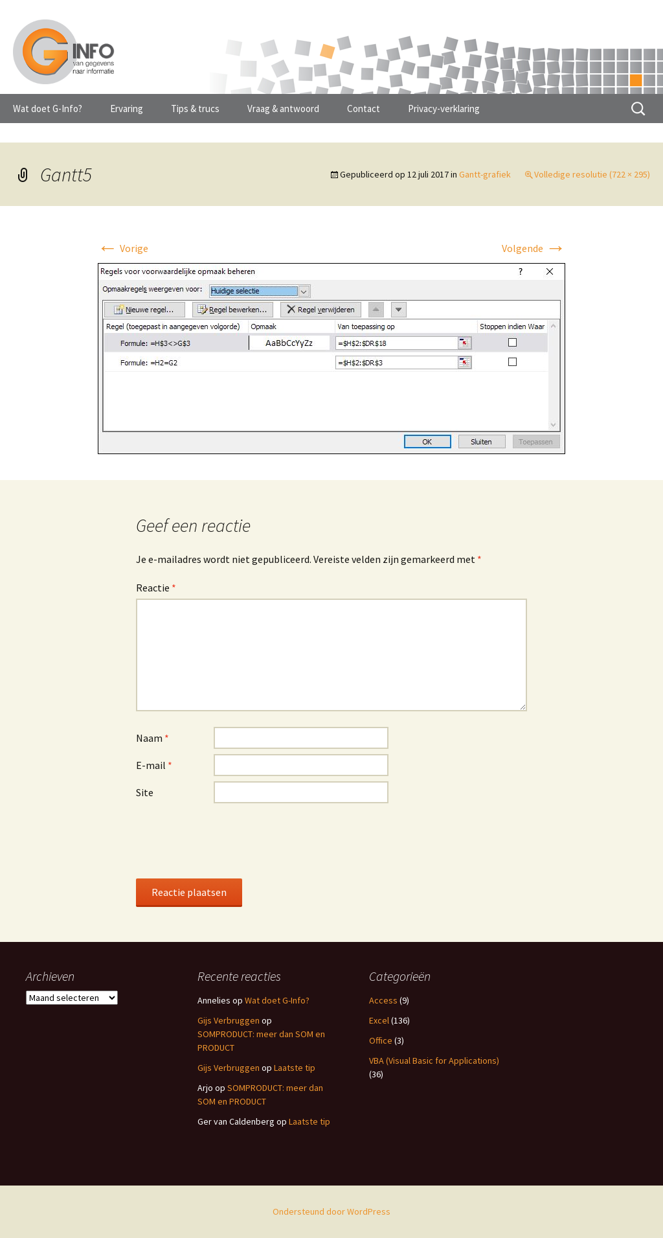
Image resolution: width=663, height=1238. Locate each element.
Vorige (122, 248)
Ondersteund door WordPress (331, 1211)
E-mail (154, 765)
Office (380, 1040)
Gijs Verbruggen (228, 1020)
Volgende (534, 248)
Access (383, 1000)
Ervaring (126, 108)
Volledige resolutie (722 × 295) (592, 174)
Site (144, 792)
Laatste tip (294, 1067)
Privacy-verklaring (444, 108)
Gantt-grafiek (485, 174)
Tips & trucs (195, 108)
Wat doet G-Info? (47, 108)
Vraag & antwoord (283, 108)
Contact (363, 108)
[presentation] (234, 840)
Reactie (156, 587)
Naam (152, 737)
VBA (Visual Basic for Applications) (434, 1060)
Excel (379, 1020)
